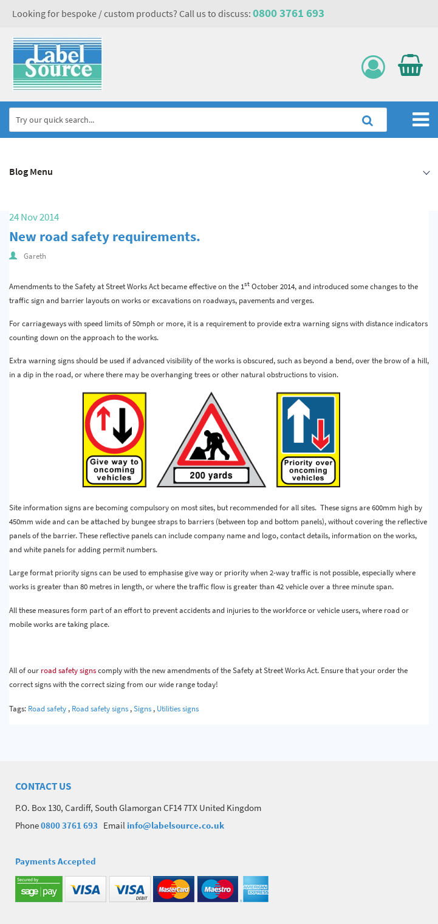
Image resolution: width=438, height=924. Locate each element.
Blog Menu (31, 171)
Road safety (47, 708)
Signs (142, 708)
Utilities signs (178, 708)
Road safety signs (100, 708)
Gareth (35, 256)
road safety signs (67, 670)
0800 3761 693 (288, 12)
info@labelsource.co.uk (175, 825)
